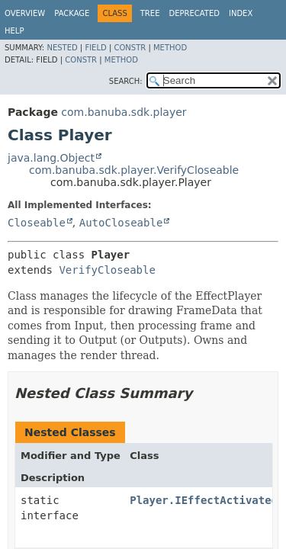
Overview (25, 13)
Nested (62, 47)
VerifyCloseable (107, 270)
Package (71, 13)
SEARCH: (126, 81)
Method (170, 47)
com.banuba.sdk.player (123, 112)
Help (14, 31)
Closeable (37, 223)
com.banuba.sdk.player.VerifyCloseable (134, 170)
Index (240, 13)
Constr (130, 47)
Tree (150, 13)
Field (95, 47)
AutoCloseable (121, 223)
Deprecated (194, 13)
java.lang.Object (51, 158)
